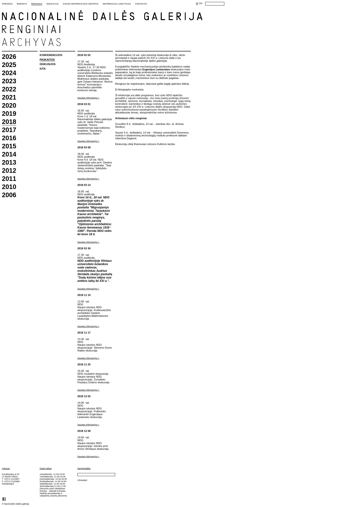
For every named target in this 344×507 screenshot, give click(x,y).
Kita (43, 68)
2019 (9, 114)
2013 (9, 162)
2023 (9, 81)
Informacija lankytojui (116, 4)
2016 (9, 138)
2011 (9, 179)
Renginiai (36, 4)
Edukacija (53, 4)
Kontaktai (141, 4)
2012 (9, 170)
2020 (9, 105)
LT (197, 3)
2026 (9, 57)
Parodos (7, 4)
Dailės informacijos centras (80, 4)
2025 (9, 65)
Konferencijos (51, 55)
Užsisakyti (82, 480)
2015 (9, 146)
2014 (9, 154)
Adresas (6, 468)
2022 (9, 89)
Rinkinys (22, 4)
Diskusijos (48, 64)
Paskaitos (47, 59)
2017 (9, 130)
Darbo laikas (46, 468)
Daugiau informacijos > (88, 98)
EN (200, 3)
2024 (9, 73)
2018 (9, 122)
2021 (9, 97)
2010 (9, 187)
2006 (9, 195)
